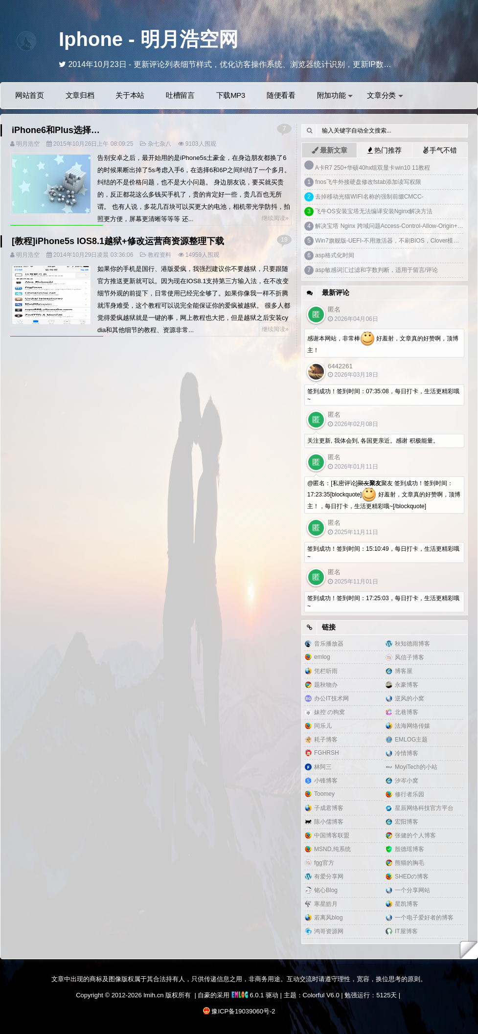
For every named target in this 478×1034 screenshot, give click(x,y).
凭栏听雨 (326, 671)
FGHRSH (326, 752)
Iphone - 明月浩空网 (148, 39)
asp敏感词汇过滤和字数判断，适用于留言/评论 (376, 270)
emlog (322, 656)
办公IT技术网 (331, 698)
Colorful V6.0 (321, 995)
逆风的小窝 (409, 698)
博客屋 (403, 671)
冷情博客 (406, 753)
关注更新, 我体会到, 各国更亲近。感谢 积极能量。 (373, 440)
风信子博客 (409, 657)
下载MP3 (230, 95)
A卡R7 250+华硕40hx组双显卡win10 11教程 (373, 167)
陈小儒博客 (328, 821)
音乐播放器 (328, 643)
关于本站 (129, 95)
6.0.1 (247, 995)
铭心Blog (326, 890)
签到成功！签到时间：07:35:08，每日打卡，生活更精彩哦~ (383, 395)
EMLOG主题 (411, 739)
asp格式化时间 (334, 255)
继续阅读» (275, 218)
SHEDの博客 (412, 876)
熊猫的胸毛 (409, 862)
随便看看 (281, 95)
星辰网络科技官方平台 (424, 808)
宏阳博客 (406, 821)
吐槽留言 (180, 95)
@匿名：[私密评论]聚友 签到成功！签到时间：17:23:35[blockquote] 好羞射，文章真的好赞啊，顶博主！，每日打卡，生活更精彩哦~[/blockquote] (383, 495)
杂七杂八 (159, 143)
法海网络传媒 (412, 725)
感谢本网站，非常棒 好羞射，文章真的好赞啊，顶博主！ (382, 343)
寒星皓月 (326, 903)
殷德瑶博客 (409, 849)
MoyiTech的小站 (416, 767)
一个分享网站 (412, 890)
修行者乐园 (409, 794)
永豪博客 (406, 684)
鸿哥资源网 (328, 931)
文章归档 (80, 95)
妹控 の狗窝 (329, 712)
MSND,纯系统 (332, 849)
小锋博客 (326, 780)
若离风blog (328, 917)
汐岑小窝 (406, 780)
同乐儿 (323, 725)
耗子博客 (326, 739)
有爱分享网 (328, 876)
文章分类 (385, 95)
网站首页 (29, 95)
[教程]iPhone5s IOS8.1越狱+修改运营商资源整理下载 (118, 241)
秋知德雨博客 (412, 643)
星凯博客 (406, 903)
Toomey (324, 793)
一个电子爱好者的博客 (424, 917)
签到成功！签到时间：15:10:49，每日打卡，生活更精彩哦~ (383, 552)
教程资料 (159, 254)
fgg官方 (324, 862)
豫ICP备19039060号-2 (243, 1011)
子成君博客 (328, 808)
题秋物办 (326, 684)
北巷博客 (406, 712)
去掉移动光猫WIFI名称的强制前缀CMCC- (369, 196)
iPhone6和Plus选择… (56, 130)
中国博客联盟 (331, 835)
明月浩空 (28, 143)
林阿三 (323, 767)
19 (284, 239)
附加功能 (335, 95)
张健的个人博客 (415, 835)
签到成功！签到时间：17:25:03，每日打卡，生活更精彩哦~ (383, 602)
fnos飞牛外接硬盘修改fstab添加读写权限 (368, 182)
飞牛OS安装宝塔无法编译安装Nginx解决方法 (373, 211)
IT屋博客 (406, 931)
